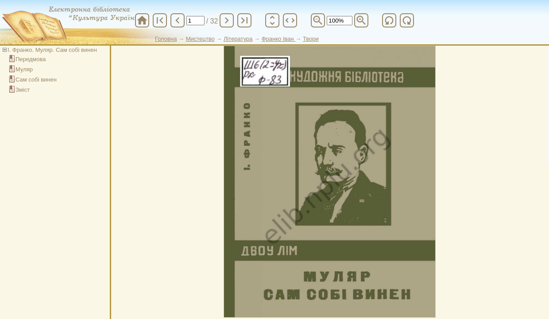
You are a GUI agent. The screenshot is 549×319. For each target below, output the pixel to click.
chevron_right (226, 20)
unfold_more (272, 20)
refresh (389, 20)
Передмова (30, 59)
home (142, 20)
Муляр (24, 69)
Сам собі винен (36, 79)
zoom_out (318, 20)
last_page (244, 20)
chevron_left (177, 20)
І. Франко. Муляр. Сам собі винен (52, 50)
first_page (160, 20)
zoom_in (361, 20)
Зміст (22, 89)
